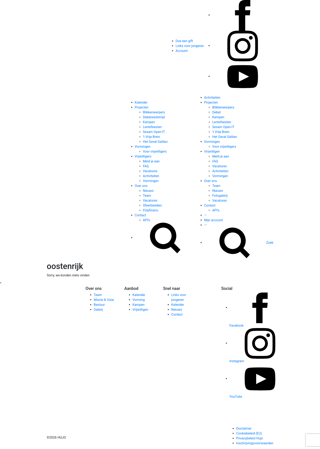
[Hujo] (57, 178)
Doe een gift (184, 41)
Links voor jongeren (190, 46)
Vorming (138, 300)
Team (147, 196)
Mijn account (213, 220)
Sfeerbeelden (152, 205)
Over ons (141, 186)
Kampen (149, 122)
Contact (140, 215)
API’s (146, 220)
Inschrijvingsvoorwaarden (254, 443)
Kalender (141, 102)
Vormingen (142, 147)
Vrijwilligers (143, 156)
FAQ (146, 166)
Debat (216, 112)
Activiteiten (151, 176)
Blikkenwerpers (154, 112)
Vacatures (150, 171)
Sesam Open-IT (154, 132)
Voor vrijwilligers (155, 151)
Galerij (98, 310)
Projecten (142, 107)
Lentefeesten (152, 127)
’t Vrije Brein (151, 137)
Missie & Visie (104, 300)
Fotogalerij (220, 196)
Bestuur (99, 305)
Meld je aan (151, 161)
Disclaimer (243, 428)
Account (182, 51)
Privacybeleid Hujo (249, 438)
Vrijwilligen (212, 151)
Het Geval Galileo (155, 142)
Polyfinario (150, 210)
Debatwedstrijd (154, 117)
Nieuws (148, 191)
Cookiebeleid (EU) (249, 433)
